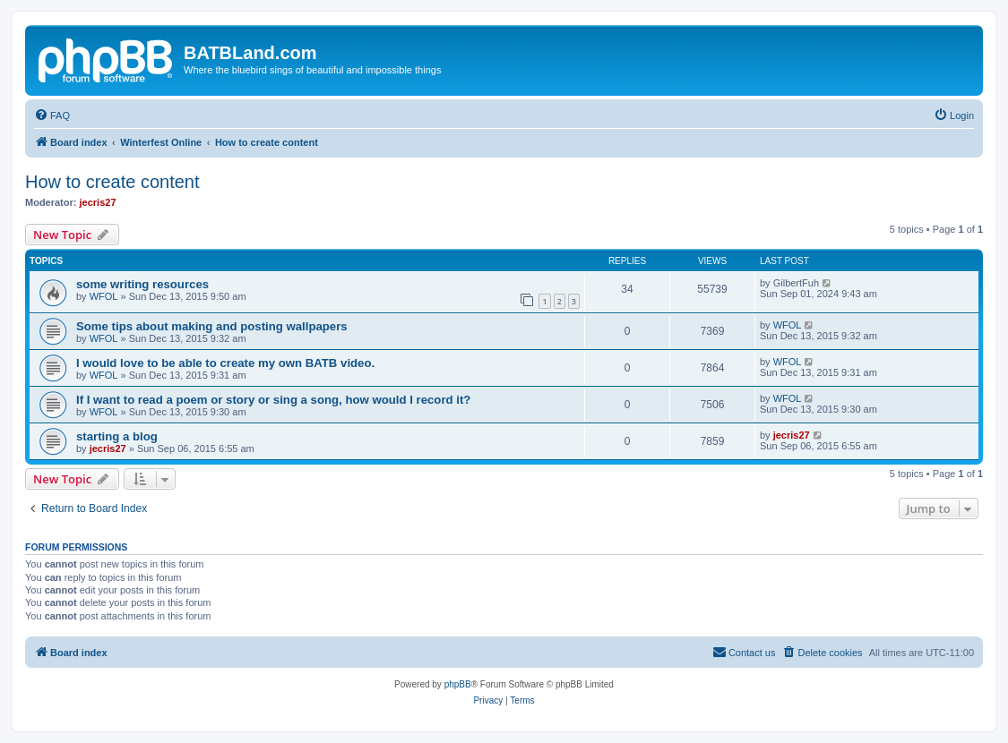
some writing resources (142, 284)
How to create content (112, 182)
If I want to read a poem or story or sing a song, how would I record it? (273, 399)
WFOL (104, 296)
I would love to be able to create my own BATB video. (225, 363)
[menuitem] (52, 115)
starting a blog (117, 436)
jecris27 (98, 202)
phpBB (457, 684)
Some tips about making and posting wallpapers (212, 326)
